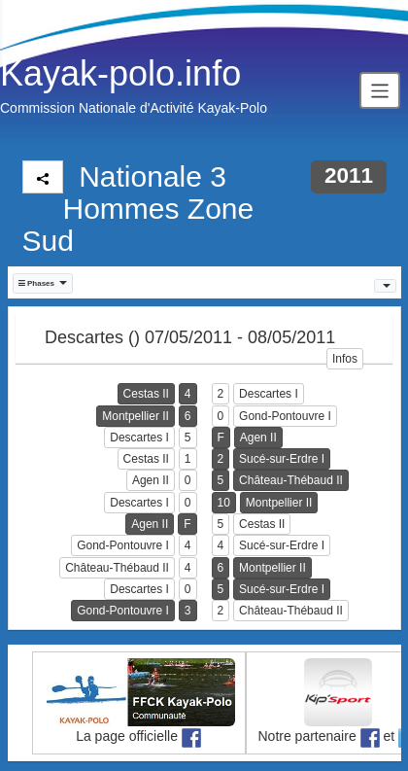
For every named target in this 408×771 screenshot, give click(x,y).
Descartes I (268, 394)
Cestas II (146, 394)
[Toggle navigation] (379, 90)
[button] (43, 283)
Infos (344, 359)
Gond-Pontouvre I (285, 416)
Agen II (258, 437)
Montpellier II (135, 416)
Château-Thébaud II (291, 480)
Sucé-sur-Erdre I (281, 459)
